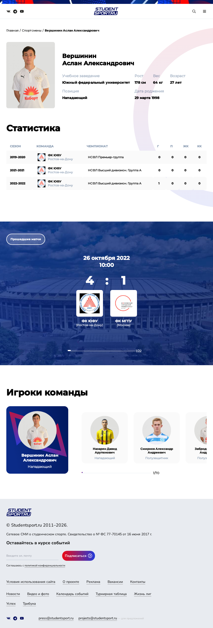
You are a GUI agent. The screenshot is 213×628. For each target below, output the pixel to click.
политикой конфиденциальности (45, 565)
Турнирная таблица (111, 594)
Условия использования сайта (30, 581)
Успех (11, 603)
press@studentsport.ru (56, 618)
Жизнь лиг (142, 594)
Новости (13, 594)
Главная (12, 30)
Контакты (137, 581)
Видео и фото (38, 594)
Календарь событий (72, 594)
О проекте (71, 581)
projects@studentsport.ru (97, 618)
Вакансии (115, 581)
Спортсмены (31, 30)
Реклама (93, 581)
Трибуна (29, 603)
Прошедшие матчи (25, 239)
